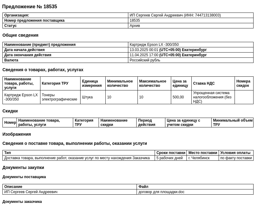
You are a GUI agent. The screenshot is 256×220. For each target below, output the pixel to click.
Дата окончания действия (27, 55)
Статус (10, 26)
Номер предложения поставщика (34, 20)
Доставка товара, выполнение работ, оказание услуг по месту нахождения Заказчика (77, 158)
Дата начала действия (24, 50)
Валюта (11, 60)
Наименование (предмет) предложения (40, 44)
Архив (135, 26)
